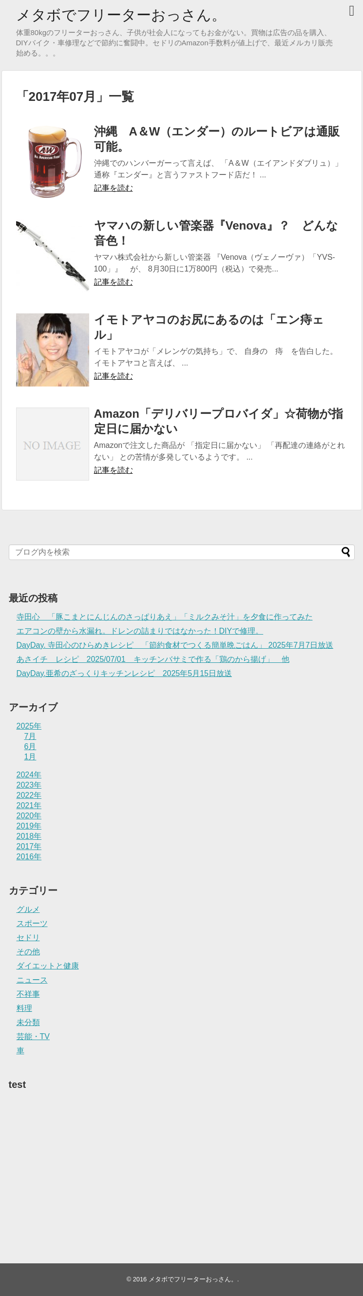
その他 (28, 952)
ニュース (32, 980)
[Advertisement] (82, 1157)
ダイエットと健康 (48, 966)
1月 (30, 757)
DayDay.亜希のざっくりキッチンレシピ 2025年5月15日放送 (124, 673)
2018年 (29, 836)
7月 (30, 736)
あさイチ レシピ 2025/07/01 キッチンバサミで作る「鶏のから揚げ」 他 (153, 659)
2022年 (29, 795)
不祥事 (28, 994)
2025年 (29, 726)
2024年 (29, 775)
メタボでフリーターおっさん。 (121, 15)
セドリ (28, 937)
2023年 (29, 785)
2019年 (29, 826)
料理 (24, 1008)
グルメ (28, 909)
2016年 (29, 856)
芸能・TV (33, 1036)
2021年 (29, 805)
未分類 (28, 1022)
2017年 (29, 846)
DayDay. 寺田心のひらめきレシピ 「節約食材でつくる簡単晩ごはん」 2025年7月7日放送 (175, 645)
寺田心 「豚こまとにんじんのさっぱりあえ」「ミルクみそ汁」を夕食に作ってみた (165, 617)
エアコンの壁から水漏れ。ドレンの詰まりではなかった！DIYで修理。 (140, 631)
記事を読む (113, 188)
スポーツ (32, 923)
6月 (30, 746)
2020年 (29, 816)
